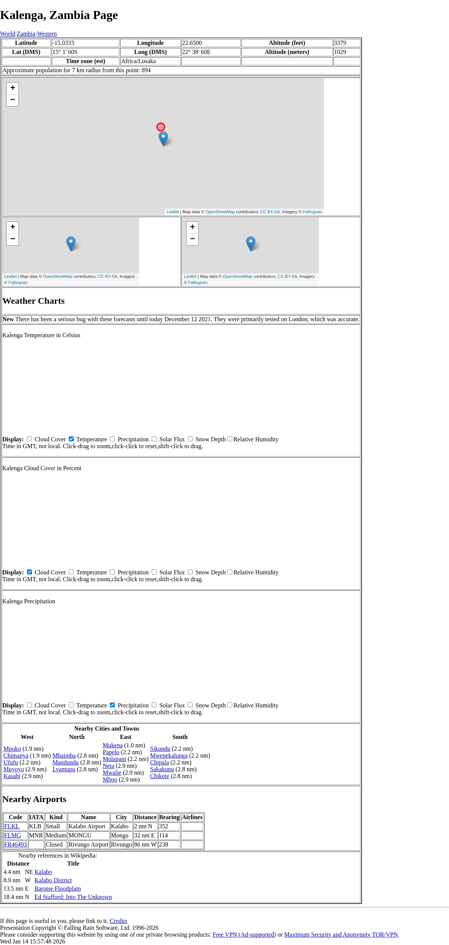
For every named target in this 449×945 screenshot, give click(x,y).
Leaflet (173, 211)
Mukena (112, 745)
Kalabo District (53, 880)
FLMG (12, 835)
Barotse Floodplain (58, 888)
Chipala (159, 762)
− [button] (12, 100)
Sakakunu (162, 769)
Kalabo (43, 872)
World (7, 33)
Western (47, 33)
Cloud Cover (50, 439)
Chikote (160, 776)
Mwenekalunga (169, 755)
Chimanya (16, 755)
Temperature (91, 439)
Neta (108, 766)
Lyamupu (63, 769)
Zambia (26, 33)
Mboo (110, 779)
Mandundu (65, 762)
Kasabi (11, 776)
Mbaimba (64, 755)
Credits (118, 921)
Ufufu (10, 762)
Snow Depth (210, 439)
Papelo (111, 752)
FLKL (11, 826)
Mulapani (114, 759)
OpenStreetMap (220, 211)
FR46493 (15, 844)
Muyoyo (13, 769)
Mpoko (12, 748)
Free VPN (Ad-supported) (244, 934)
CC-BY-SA (270, 211)
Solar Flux (172, 439)
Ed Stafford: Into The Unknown (73, 897)
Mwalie (112, 772)
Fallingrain (312, 211)
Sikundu (160, 748)
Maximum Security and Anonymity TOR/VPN (341, 934)
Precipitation (133, 439)
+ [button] (12, 88)
